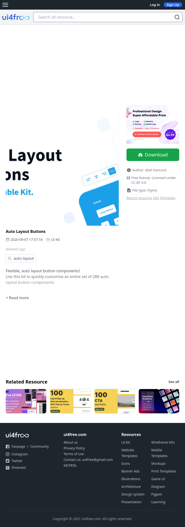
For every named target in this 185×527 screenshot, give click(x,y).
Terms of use (74, 454)
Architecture (131, 486)
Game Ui (158, 479)
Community (39, 446)
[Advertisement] (92, 60)
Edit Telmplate (164, 198)
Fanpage (18, 446)
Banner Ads (130, 471)
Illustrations (130, 479)
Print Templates (163, 471)
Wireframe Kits (163, 442)
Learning (158, 502)
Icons (125, 463)
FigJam (156, 494)
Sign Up (173, 4)
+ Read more (17, 297)
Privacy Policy (74, 448)
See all (173, 381)
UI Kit (55, 239)
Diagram (158, 486)
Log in (155, 4)
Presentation (131, 502)
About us (71, 442)
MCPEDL (70, 465)
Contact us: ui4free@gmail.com (88, 459)
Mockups (158, 463)
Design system (133, 494)
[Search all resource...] (108, 17)
